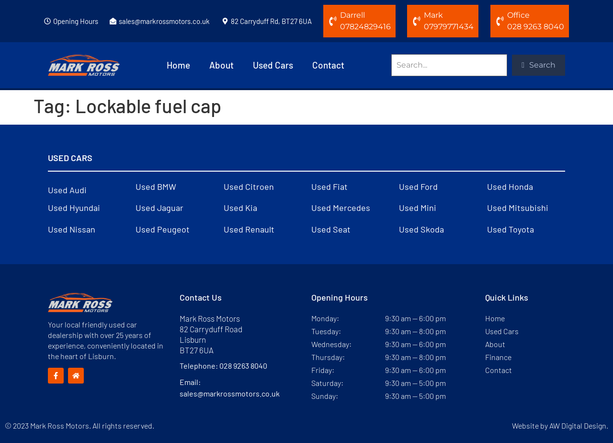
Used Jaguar (159, 207)
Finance (498, 356)
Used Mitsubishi (517, 207)
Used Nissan (71, 229)
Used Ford (418, 186)
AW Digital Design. (578, 425)
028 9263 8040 (243, 365)
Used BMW (156, 186)
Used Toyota (510, 229)
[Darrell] (333, 21)
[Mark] (416, 21)
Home (178, 64)
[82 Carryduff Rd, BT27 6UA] (225, 21)
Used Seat (331, 229)
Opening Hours (75, 21)
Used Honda (510, 186)
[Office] (500, 21)
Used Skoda (421, 229)
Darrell (352, 15)
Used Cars (273, 64)
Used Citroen (249, 186)
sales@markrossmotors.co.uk (164, 21)
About (221, 64)
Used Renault (249, 229)
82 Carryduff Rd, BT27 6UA (271, 21)
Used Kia (240, 207)
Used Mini (417, 207)
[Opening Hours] (47, 21)
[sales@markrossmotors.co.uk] (113, 21)
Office (518, 15)
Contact (328, 64)
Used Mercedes (340, 207)
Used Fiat (329, 186)
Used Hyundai (74, 207)
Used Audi (67, 190)
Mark (433, 15)
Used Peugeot (163, 229)
